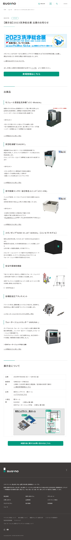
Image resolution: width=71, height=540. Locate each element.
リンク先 (34, 68)
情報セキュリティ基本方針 (36, 517)
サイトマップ (17, 520)
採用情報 (50, 503)
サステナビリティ (8, 503)
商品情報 (6, 496)
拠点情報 (28, 503)
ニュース (6, 507)
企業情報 (28, 500)
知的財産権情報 (8, 520)
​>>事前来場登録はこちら (22, 387)
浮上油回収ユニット (10, 217)
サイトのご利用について (10, 517)
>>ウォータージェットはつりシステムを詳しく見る (19, 314)
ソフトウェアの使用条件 (51, 517)
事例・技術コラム (30, 496)
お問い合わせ (7, 500)
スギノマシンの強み (53, 500)
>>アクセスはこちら (20, 394)
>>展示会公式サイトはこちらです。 (14, 61)
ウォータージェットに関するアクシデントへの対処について (19, 523)
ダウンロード (51, 496)
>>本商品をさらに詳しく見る (12, 136)
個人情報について (23, 517)
